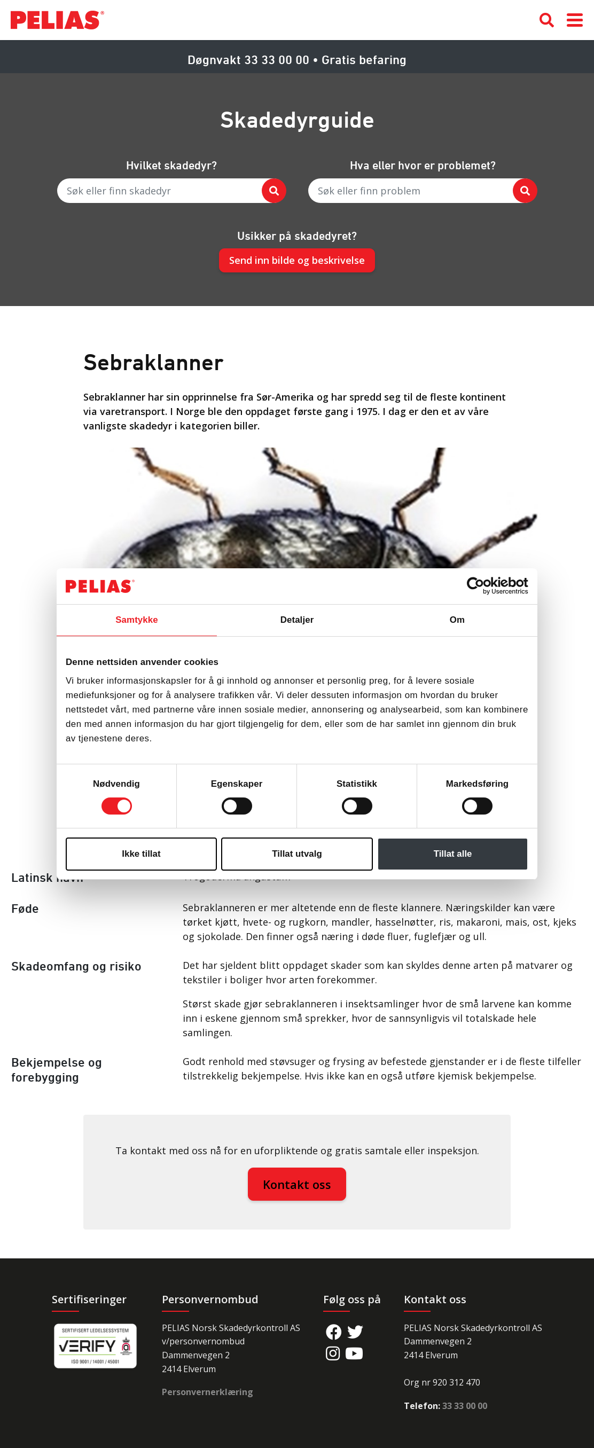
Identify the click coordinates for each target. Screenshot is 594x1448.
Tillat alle (453, 854)
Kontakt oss (297, 1184)
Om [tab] (457, 620)
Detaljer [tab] (297, 620)
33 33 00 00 (464, 1406)
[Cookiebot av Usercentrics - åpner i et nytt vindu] (481, 586)
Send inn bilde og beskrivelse (297, 260)
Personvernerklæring (207, 1392)
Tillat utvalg (297, 854)
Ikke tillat (141, 854)
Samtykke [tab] (136, 620)
